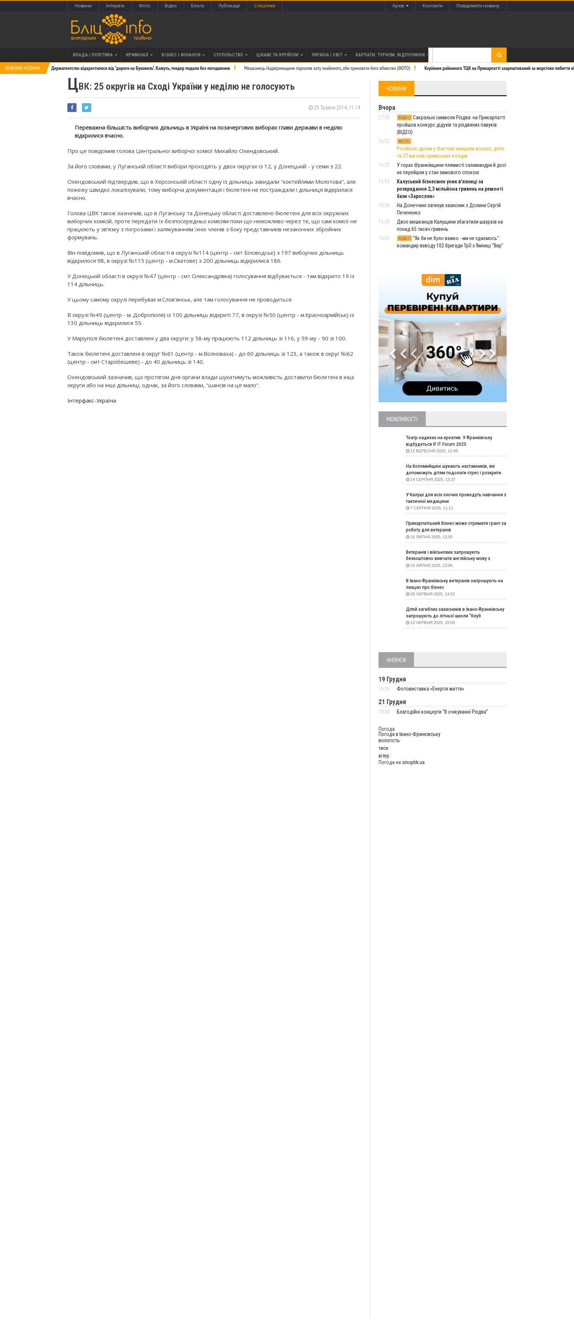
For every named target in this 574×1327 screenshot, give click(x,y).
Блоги (197, 6)
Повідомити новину (477, 6)
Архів (400, 6)
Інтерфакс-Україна (91, 400)
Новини (83, 6)
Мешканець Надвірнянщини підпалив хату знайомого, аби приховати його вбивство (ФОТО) (327, 68)
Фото (144, 6)
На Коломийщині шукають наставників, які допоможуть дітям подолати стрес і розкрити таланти (456, 469)
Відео (171, 6)
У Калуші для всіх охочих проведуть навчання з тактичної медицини (455, 498)
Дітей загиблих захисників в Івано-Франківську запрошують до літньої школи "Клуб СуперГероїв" (453, 612)
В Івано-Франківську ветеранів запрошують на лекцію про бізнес (456, 584)
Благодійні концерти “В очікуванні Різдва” (442, 712)
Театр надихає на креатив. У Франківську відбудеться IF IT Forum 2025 (451, 441)
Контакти (432, 6)
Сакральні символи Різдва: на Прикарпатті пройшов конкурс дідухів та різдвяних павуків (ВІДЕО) (451, 125)
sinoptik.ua (413, 762)
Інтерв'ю (115, 6)
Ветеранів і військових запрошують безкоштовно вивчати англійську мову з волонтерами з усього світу (449, 555)
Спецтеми (264, 6)
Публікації (229, 6)
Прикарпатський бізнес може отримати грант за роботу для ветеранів (455, 526)
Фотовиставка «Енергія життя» (430, 689)
